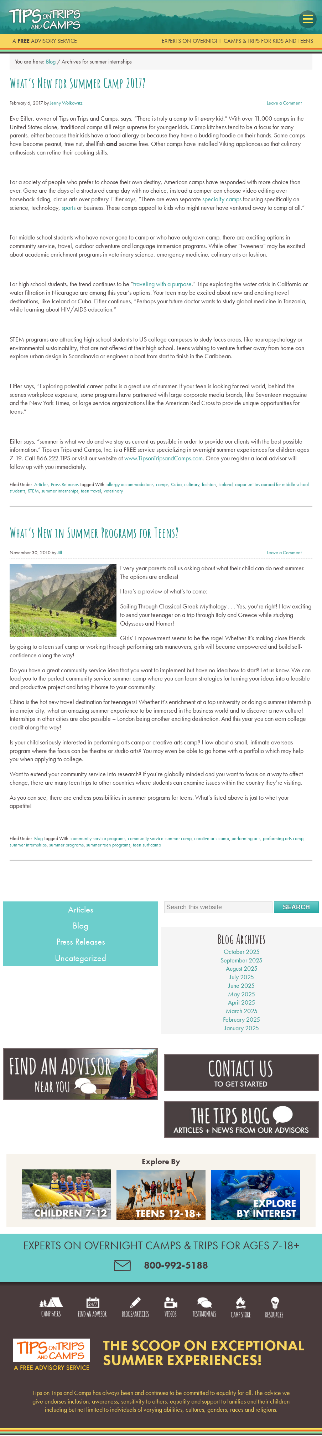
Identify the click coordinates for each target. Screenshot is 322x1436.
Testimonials (214, 1313)
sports (69, 205)
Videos (174, 1313)
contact (108, 1264)
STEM (33, 488)
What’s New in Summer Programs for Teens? (77, 529)
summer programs (66, 840)
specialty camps (222, 196)
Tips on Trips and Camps (47, 19)
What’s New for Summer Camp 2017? (64, 82)
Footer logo (51, 1355)
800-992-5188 (181, 1263)
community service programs (98, 833)
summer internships (59, 488)
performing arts (246, 833)
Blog (38, 833)
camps (162, 482)
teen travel (91, 488)
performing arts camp (283, 833)
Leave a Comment (284, 100)
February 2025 (241, 1014)
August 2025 (242, 964)
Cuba (176, 482)
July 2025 (241, 972)
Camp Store (258, 1313)
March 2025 (242, 1006)
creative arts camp (211, 833)
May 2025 (241, 989)
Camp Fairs (28, 1313)
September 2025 (241, 955)
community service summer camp (160, 833)
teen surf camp (147, 840)
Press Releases (65, 482)
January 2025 (241, 1023)
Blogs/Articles (131, 1313)
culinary (191, 482)
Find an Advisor (78, 1313)
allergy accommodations (130, 482)
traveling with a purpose (162, 281)
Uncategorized (80, 953)
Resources (299, 1313)
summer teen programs (108, 840)
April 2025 (241, 997)
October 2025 (242, 946)
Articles (41, 482)
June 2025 (241, 980)
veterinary (113, 488)
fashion (209, 482)
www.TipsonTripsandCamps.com (163, 455)
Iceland (225, 482)
